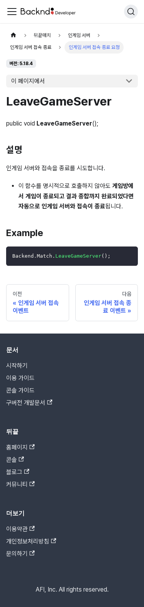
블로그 (17, 472)
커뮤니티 (20, 484)
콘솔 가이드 (20, 390)
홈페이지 (20, 447)
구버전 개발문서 (29, 402)
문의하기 (20, 553)
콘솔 (15, 459)
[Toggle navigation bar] (12, 11)
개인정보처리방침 (31, 541)
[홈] (13, 35)
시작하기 (17, 365)
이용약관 (20, 529)
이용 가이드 (20, 378)
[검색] (131, 11)
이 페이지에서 (28, 81)
